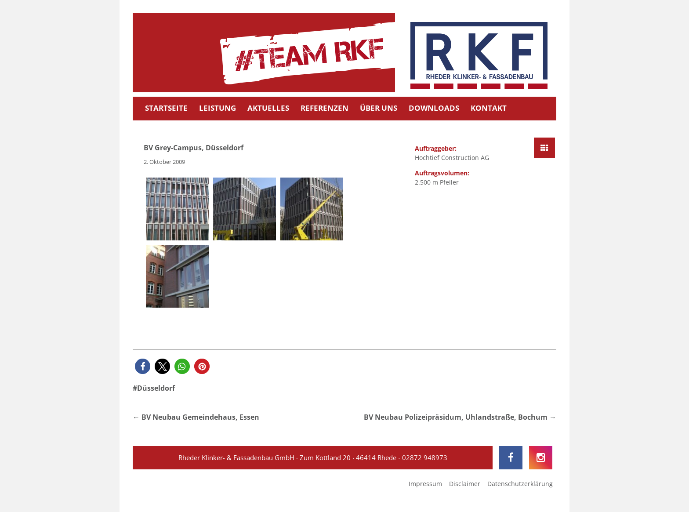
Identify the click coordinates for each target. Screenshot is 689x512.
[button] (142, 366)
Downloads (434, 108)
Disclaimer (464, 483)
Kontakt (489, 108)
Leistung (217, 108)
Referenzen (324, 108)
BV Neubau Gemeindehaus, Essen (200, 417)
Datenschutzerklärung (520, 483)
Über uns (378, 108)
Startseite (166, 108)
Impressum (425, 483)
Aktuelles (268, 108)
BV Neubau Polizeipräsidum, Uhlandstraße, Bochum (456, 417)
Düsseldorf (156, 388)
